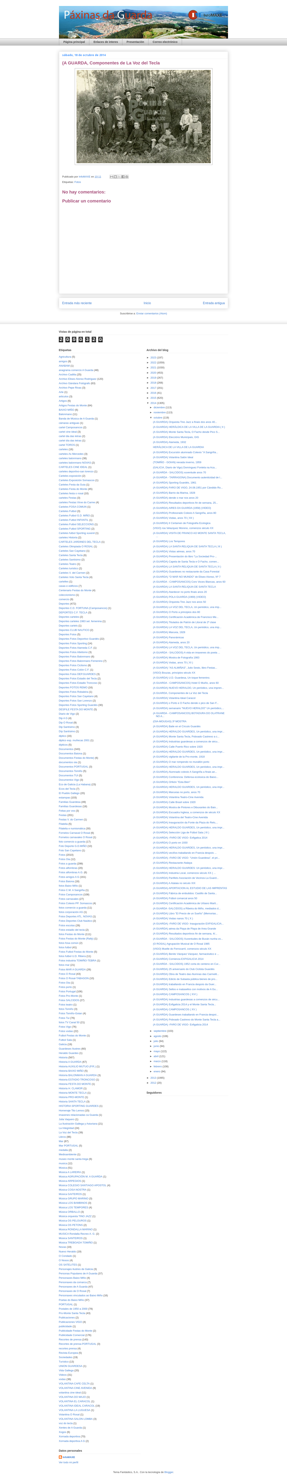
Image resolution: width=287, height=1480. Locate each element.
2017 (153, 387)
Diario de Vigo (67, 713)
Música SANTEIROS (71, 1238)
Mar (61, 1141)
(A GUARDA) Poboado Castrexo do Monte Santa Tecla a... (186, 1019)
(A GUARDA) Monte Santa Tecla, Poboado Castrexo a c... (186, 736)
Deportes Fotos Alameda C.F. (76, 647)
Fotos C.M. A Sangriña (72, 890)
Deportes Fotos (68, 634)
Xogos (62, 1432)
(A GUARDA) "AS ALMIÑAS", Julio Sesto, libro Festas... (185, 667)
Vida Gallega (66, 1370)
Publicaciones (67, 1317)
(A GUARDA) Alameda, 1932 (169, 442)
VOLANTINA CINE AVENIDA (75, 1387)
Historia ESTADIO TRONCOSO (77, 1079)
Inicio (147, 303)
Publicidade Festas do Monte (75, 1330)
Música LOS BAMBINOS (73, 1202)
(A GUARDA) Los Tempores (169, 541)
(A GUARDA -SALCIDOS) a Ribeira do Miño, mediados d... (187, 908)
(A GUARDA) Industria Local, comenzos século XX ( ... (184, 872)
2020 (153, 372)
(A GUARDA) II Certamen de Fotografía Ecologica (181, 523)
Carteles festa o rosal (71, 493)
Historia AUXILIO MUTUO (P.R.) (77, 1066)
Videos (63, 1374)
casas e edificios (68, 585)
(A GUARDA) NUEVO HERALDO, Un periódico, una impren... (188, 687)
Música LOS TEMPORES (73, 1207)
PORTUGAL (66, 1304)
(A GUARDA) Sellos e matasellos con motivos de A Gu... (185, 989)
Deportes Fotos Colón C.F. (74, 669)
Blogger (168, 1472)
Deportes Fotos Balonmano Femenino (81, 660)
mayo (157, 1051)
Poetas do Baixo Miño (71, 1299)
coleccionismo (67, 594)
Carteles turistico (68, 568)
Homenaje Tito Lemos (71, 1110)
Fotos (77, 182)
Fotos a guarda (67, 863)
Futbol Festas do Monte (72, 1035)
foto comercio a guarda (72, 841)
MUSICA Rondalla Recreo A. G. (77, 1233)
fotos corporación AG (71, 912)
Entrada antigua (214, 303)
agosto (158, 1036)
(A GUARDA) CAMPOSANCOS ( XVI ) (175, 994)
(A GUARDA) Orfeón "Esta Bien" (171, 781)
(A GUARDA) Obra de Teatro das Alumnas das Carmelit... (186, 974)
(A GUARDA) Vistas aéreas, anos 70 (174, 551)
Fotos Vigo (65, 1026)
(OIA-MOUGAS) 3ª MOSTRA (169, 721)
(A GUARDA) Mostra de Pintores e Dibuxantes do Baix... (185, 807)
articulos (63, 396)
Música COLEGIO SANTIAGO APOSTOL (82, 1185)
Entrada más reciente (77, 303)
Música (63, 1167)
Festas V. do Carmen (71, 819)
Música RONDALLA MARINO (76, 1229)
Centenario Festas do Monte (75, 590)
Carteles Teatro (67, 563)
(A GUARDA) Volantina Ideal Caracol (174, 698)
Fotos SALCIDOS (69, 1000)
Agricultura (65, 356)
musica (63, 1163)
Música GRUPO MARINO (73, 1198)
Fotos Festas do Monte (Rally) (76, 938)
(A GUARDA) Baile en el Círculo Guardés (176, 726)
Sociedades (65, 1357)
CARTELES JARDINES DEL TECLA (80, 541)
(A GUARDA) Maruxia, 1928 (169, 632)
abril (156, 1056)
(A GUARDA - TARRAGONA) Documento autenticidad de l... (187, 477)
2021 (153, 367)
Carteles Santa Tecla (71, 555)
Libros (62, 1136)
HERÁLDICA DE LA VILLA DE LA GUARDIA (178, 447)
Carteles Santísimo (70, 559)
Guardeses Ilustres (70, 1048)
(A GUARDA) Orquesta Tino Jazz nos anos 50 (179, 601)
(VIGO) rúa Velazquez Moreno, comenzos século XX (183, 528)
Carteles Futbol (67, 511)
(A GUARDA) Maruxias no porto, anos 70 (176, 792)
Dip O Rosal (66, 722)
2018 (153, 382)
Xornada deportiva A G (72, 1441)
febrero (158, 1066)
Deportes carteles (69, 616)
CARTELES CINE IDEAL (73, 467)
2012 (153, 1082)
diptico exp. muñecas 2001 (74, 740)
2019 (153, 377)
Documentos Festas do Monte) (76, 757)
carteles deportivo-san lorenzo (76, 471)
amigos (63, 361)
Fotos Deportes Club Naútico (75, 920)
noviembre (160, 412)
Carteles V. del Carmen (72, 572)
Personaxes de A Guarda (73, 1286)
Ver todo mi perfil (68, 1462)
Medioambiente (68, 1154)
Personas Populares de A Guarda (78, 1273)
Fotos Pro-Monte (68, 995)
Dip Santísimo (67, 726)
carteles (63, 449)
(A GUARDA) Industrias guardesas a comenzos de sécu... (186, 741)
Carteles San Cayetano (72, 550)
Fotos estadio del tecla (72, 929)
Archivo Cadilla (67, 374)
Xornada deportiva (69, 1436)
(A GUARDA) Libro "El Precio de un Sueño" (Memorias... (185, 913)
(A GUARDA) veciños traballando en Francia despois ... (184, 852)
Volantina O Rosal (69, 1414)
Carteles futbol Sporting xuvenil (77, 533)
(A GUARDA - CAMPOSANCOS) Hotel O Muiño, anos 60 (185, 682)
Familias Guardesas (70, 806)
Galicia (63, 1044)
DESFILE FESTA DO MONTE (76, 709)
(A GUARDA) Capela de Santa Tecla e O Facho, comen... (186, 561)
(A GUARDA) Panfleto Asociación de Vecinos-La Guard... (186, 877)
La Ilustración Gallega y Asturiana (78, 1123)
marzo (158, 1061)
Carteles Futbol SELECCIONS (76, 524)
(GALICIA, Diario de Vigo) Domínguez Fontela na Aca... (185, 467)
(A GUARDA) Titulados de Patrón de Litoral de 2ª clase (184, 622)
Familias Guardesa (70, 801)
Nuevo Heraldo (67, 1251)
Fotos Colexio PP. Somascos (75, 903)
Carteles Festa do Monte (73, 488)
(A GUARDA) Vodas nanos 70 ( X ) (173, 918)
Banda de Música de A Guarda (76, 418)
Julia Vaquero (67, 1119)
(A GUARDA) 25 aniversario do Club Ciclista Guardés (183, 969)
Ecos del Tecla (67, 788)
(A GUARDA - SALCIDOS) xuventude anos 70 (179, 472)
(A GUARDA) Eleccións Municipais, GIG (176, 437)
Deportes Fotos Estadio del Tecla (78, 678)
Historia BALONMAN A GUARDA (78, 1075)
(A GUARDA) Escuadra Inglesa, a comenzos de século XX (186, 812)
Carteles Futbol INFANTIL (73, 519)
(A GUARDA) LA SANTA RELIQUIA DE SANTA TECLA (184, 586)
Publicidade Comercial (72, 1335)
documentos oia (68, 762)
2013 (153, 1077)
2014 (153, 403)
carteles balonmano (70, 458)
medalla (63, 1149)
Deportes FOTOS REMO (73, 687)
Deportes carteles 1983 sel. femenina (80, 621)
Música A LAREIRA (70, 1172)
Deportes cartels (68, 625)
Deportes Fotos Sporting (73, 643)
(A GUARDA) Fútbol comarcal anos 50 (175, 898)
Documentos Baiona (70, 753)
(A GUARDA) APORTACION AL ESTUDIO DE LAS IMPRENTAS (190, 888)
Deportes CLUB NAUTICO (74, 630)
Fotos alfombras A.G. (71, 872)
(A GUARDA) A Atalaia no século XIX (174, 883)
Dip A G (63, 718)
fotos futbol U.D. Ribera (72, 956)
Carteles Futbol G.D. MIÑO (74, 515)
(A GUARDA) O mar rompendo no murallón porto (181, 761)
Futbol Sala (65, 1039)
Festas (63, 815)
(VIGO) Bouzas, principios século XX (174, 672)
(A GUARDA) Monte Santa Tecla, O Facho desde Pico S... (186, 431)
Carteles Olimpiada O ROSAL (76, 546)
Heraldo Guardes (69, 1053)
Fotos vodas (66, 1031)
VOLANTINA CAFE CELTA (74, 1383)
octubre (158, 417)
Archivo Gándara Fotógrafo (74, 383)
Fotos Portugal (67, 991)
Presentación (135, 41)
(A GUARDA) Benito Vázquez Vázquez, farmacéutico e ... (186, 953)
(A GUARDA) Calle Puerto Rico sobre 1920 (177, 746)
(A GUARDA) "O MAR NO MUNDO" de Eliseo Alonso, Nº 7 (186, 576)
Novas (62, 1246)
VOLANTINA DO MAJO (72, 1396)
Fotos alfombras (68, 867)
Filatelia (63, 823)
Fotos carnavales (69, 898)
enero (157, 1071)
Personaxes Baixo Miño (72, 1277)
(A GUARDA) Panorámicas (168, 637)
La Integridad (66, 1128)
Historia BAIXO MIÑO (71, 1070)
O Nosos (64, 1260)
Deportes (64, 603)
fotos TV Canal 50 (69, 1022)
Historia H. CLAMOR (71, 1088)
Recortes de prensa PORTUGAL (77, 1343)
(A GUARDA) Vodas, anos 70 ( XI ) (173, 662)
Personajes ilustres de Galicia (76, 1269)
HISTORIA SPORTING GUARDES (79, 1105)
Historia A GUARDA (70, 1061)
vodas (62, 1379)
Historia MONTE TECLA (73, 1092)
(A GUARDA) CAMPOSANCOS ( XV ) (175, 1009)
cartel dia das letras (70, 436)
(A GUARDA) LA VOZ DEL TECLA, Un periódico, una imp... (187, 607)
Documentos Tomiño (70, 771)
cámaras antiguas (69, 422)
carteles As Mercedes (71, 453)
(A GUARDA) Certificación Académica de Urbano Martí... (185, 903)
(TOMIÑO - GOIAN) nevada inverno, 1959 (177, 462)
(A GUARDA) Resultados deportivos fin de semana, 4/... (185, 933)
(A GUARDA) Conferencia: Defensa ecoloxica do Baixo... (185, 777)
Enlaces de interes (105, 41)
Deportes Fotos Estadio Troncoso (78, 682)
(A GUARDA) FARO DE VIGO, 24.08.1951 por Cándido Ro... (188, 487)
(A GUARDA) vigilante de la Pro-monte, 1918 (178, 756)
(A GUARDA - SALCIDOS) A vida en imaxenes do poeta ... (186, 652)
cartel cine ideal (68, 431)
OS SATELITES (68, 1264)
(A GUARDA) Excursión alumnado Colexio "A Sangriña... (185, 452)
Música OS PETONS (71, 1224)
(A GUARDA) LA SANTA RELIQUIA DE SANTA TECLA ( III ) (187, 546)
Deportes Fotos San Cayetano (76, 696)
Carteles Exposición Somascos (76, 480)
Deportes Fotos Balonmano (74, 656)
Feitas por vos (67, 810)
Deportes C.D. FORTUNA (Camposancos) (83, 608)
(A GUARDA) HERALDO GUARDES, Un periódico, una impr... (188, 731)
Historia (63, 1057)
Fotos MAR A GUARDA (72, 969)
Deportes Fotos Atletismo (73, 652)
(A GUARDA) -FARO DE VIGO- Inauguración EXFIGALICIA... (188, 923)
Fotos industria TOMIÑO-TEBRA (77, 960)
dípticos (63, 744)
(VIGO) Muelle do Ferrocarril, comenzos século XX (182, 948)
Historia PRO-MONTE (71, 1097)
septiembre (160, 1030)
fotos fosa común (69, 942)
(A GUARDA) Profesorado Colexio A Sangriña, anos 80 (184, 512)
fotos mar (64, 964)
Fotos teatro (66, 1004)
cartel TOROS (67, 444)
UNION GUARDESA (70, 1366)
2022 (153, 362)
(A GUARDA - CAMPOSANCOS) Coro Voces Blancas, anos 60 (189, 581)
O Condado (65, 1255)
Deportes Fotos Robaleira (73, 691)
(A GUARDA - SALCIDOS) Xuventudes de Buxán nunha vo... (188, 938)
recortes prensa (68, 1348)
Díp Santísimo (67, 731)
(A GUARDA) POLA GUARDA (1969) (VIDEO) (179, 596)
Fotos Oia (64, 859)
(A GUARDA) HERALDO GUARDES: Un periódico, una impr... (188, 867)
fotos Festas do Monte (72, 934)
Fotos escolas (67, 925)
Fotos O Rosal (67, 973)
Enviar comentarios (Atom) (151, 313)
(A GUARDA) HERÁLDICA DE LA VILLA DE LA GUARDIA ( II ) (189, 426)
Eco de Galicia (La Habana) (75, 784)
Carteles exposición (70, 475)
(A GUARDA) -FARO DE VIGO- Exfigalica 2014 (180, 837)
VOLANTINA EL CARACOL (74, 1401)
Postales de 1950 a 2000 (73, 1308)
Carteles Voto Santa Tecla (73, 577)
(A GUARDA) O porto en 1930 (170, 842)
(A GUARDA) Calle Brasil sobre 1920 (174, 802)
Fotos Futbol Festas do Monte (76, 951)
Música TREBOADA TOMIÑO (76, 1242)
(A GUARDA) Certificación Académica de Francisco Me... (185, 617)
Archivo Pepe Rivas (70, 387)
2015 (153, 397)
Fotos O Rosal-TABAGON (74, 978)
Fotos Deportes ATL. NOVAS (75, 916)
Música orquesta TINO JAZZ (75, 1216)
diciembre (160, 407)
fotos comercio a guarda (72, 907)
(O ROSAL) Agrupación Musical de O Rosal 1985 (181, 943)
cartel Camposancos (71, 427)
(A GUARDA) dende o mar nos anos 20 (175, 497)
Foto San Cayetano (70, 850)
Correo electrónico (165, 41)
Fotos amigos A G (69, 876)
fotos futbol (65, 947)
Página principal (74, 41)
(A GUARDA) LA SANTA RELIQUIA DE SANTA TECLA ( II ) (187, 566)
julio (156, 1041)
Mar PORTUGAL (68, 1145)
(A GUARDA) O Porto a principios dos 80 (176, 612)
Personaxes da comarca (73, 1282)
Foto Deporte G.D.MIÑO (73, 846)
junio (157, 1046)
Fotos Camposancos (71, 894)
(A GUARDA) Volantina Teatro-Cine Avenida (178, 797)
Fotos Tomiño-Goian (70, 1013)
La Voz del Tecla (68, 1132)
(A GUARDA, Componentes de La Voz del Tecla (180, 693)
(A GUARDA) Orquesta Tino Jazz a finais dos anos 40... (185, 421)
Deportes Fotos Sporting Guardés (78, 704)
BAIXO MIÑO (66, 409)
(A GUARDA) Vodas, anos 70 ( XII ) (173, 517)
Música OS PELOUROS (72, 1220)
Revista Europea (68, 1352)
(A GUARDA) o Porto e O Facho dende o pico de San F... (186, 703)
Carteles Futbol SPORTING (74, 528)
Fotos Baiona (66, 881)
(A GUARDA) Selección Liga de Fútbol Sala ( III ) (181, 832)
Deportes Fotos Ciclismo (73, 665)
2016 (153, 392)
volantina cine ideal (70, 1392)
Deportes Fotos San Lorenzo (75, 700)
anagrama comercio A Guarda (76, 370)
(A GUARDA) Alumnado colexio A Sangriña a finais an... (185, 771)
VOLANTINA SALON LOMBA (76, 1418)
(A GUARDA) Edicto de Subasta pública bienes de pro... (185, 979)
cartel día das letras (70, 440)
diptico (62, 735)
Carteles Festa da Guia (72, 484)
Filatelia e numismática (72, 828)
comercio (64, 599)
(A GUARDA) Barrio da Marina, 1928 (174, 492)
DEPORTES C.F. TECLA (73, 612)
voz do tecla (66, 1423)
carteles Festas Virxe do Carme (77, 502)
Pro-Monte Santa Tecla (72, 1313)
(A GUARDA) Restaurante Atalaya (172, 862)
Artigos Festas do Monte (73, 405)
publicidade (65, 1326)
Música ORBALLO (69, 1211)
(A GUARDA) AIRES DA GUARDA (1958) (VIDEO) (182, 507)
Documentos (66, 749)
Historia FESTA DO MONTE (75, 1083)
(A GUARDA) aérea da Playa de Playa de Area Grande (184, 928)
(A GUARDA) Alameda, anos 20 (171, 642)
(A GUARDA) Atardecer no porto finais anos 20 (180, 591)
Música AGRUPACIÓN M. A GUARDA (80, 1176)
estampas (64, 797)
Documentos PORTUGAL (73, 766)
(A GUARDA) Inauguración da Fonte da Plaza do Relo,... (185, 822)
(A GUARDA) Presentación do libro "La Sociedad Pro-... (185, 556)
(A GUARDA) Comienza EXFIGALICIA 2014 (178, 958)
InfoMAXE (69, 1457)
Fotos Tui (64, 1017)
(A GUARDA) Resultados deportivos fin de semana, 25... (185, 502)
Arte (61, 392)
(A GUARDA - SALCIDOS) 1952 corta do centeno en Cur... (186, 963)
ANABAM (64, 365)
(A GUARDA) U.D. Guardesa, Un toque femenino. (181, 677)
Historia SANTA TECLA (72, 1101)
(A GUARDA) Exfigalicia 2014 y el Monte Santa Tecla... (184, 1004)
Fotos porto (65, 987)
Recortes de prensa (70, 1339)
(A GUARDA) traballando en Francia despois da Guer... (184, 984)
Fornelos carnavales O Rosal (75, 837)
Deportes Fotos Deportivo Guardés (79, 638)
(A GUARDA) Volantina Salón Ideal (173, 457)
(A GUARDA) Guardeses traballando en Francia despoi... (185, 1014)
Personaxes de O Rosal (72, 1291)
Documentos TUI (68, 775)
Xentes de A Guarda (70, 1427)
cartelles (63, 581)
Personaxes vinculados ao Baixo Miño (81, 1295)
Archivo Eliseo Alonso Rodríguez (77, 378)
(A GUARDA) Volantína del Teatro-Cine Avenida (180, 817)
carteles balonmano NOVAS (75, 462)
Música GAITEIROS (70, 1194)
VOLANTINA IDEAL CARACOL (77, 1405)
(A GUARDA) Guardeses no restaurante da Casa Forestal (186, 571)
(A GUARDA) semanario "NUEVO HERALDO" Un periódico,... (188, 708)
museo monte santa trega (73, 1158)
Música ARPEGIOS (70, 1180)
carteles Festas (67, 497)
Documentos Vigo (69, 779)
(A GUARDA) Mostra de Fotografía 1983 (176, 657)
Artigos (63, 400)
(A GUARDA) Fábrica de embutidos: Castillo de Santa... (185, 893)
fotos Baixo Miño (68, 885)
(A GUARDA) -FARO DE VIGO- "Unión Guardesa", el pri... (186, 857)
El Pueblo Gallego (69, 793)
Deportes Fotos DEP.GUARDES (77, 674)
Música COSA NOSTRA (72, 1189)
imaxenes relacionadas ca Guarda (78, 1114)
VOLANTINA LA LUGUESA (74, 1410)
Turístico (64, 1361)
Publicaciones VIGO (70, 1321)
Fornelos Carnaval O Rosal (74, 832)
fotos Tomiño (66, 1008)
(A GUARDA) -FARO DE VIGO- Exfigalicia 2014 (180, 1024)
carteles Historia (68, 537)
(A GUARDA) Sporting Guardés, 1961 (174, 482)
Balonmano (65, 414)
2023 (153, 357)
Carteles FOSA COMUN (72, 506)
